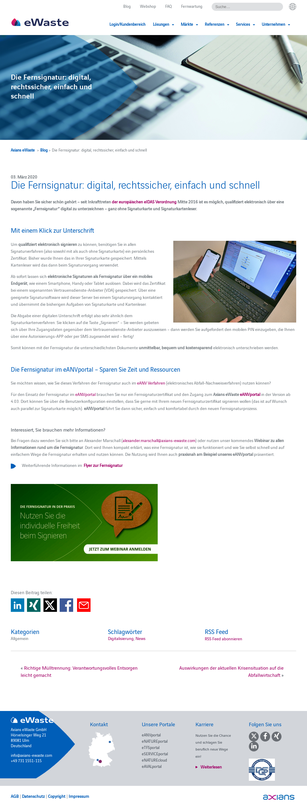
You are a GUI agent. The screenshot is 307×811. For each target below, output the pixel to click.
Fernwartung (191, 6)
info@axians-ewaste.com (31, 755)
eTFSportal (150, 747)
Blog (127, 6)
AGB (15, 796)
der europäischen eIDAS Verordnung (144, 202)
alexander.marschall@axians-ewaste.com (159, 440)
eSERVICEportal (155, 753)
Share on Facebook (66, 605)
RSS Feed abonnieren (223, 638)
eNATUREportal (155, 741)
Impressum (79, 796)
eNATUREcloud (154, 759)
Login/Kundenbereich (127, 24)
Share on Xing (33, 605)
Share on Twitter (50, 605)
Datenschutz (33, 796)
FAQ (168, 6)
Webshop (148, 6)
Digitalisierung (121, 638)
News (140, 638)
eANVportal (85, 394)
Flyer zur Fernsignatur (103, 465)
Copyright (56, 796)
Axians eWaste (23, 149)
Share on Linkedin (17, 605)
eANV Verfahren (151, 383)
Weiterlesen (211, 767)
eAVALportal (152, 766)
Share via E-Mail (84, 605)
